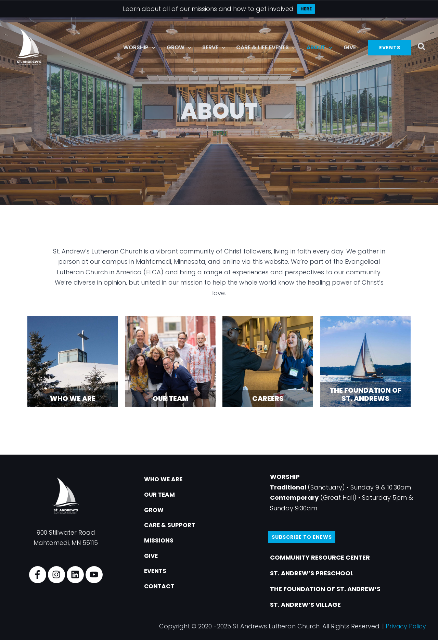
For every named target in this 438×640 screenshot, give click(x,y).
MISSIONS (160, 542)
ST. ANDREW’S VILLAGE (305, 604)
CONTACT (161, 589)
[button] (153, 48)
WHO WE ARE (165, 479)
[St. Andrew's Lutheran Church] (29, 47)
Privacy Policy (405, 626)
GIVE (152, 558)
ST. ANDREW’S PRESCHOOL (311, 573)
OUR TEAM (161, 495)
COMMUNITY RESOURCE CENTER (320, 557)
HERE (306, 8)
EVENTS (157, 574)
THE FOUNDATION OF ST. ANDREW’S (325, 589)
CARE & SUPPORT (172, 526)
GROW (155, 511)
